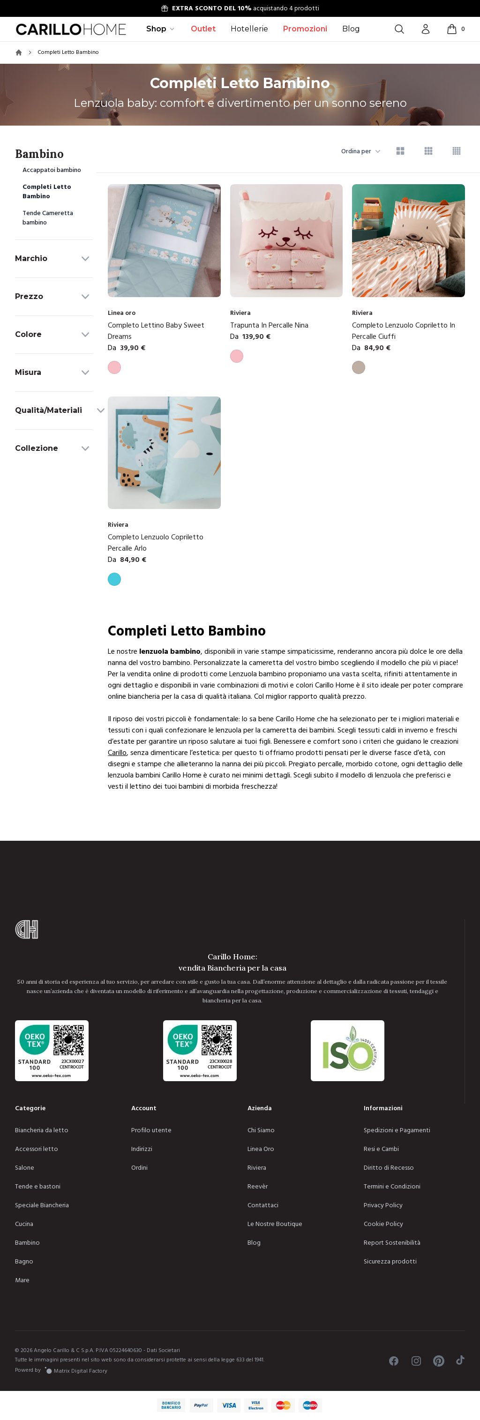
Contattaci (263, 1205)
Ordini (139, 1168)
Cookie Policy (383, 1224)
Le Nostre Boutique (275, 1224)
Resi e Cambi (381, 1149)
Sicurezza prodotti (390, 1261)
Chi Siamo (261, 1130)
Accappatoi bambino (51, 170)
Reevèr (258, 1186)
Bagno (24, 1261)
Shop (161, 28)
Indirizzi (141, 1149)
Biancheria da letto (41, 1130)
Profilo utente (151, 1130)
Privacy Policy (383, 1205)
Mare (22, 1280)
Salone (24, 1168)
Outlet (203, 28)
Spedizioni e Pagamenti (397, 1130)
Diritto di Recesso (389, 1168)
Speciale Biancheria (42, 1205)
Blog (351, 28)
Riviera (257, 1168)
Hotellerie (249, 28)
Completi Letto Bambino (46, 191)
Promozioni (305, 28)
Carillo (117, 752)
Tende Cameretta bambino (47, 218)
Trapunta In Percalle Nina (269, 325)
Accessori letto (36, 1149)
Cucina (24, 1224)
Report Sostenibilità (392, 1243)
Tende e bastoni (37, 1186)
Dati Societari (163, 1350)
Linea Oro (261, 1149)
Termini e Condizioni (392, 1186)
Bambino (27, 1243)
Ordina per (361, 151)
